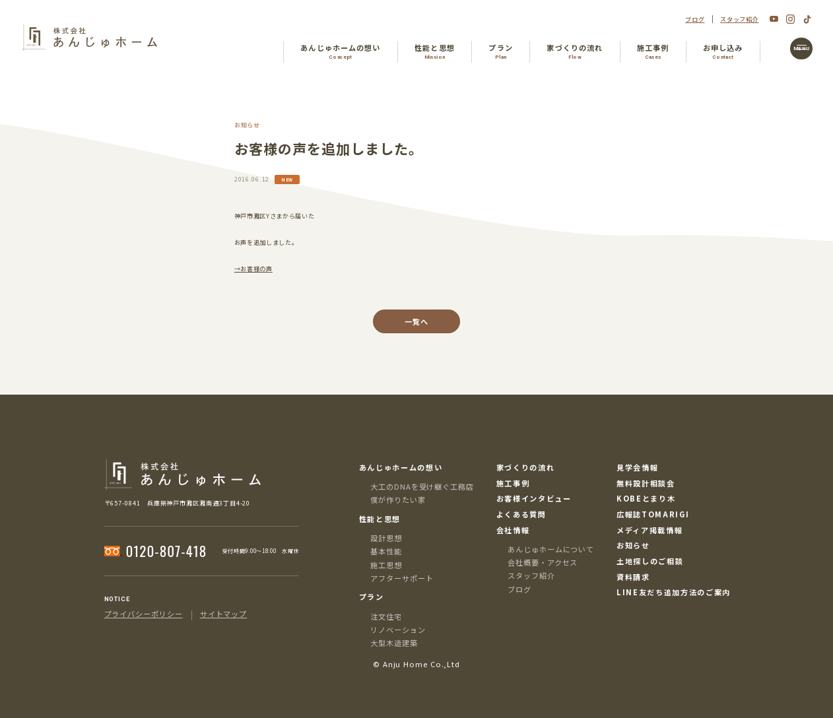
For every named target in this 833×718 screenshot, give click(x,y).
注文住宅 (386, 616)
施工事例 (513, 483)
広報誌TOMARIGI (652, 514)
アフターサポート (401, 578)
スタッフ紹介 (739, 19)
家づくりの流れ (525, 467)
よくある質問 (521, 514)
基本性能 (386, 551)
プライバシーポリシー (143, 614)
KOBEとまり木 (645, 498)
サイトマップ (223, 614)
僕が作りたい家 (397, 499)
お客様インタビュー (534, 498)
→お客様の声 (253, 268)
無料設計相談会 (645, 483)
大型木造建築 (393, 642)
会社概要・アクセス (543, 562)
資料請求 (633, 577)
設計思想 (386, 538)
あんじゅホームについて (551, 549)
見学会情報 (637, 467)
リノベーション (397, 629)
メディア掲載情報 (649, 530)
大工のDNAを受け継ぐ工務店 (422, 486)
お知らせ (633, 545)
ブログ (694, 19)
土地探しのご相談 (649, 561)
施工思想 (386, 565)
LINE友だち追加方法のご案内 (673, 592)
